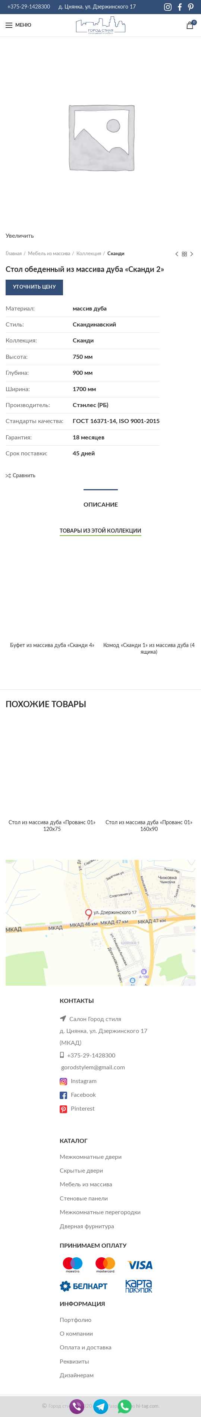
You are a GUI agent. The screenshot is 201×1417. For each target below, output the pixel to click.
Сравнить (24, 475)
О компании (76, 1334)
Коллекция (88, 253)
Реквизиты (74, 1362)
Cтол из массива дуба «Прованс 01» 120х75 (52, 826)
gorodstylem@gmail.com (93, 1067)
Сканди (116, 253)
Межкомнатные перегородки (100, 1212)
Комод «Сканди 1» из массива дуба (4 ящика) (149, 649)
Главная (14, 253)
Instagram (78, 1081)
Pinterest (77, 1109)
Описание (101, 505)
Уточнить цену (34, 287)
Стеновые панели (84, 1199)
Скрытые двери (81, 1171)
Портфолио (75, 1320)
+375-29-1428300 (28, 7)
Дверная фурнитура (87, 1226)
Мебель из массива (49, 253)
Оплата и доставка (86, 1348)
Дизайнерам (77, 1375)
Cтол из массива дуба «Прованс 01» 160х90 (149, 826)
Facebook (78, 1095)
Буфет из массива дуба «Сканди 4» (52, 562)
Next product (191, 254)
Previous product (177, 254)
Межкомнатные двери (91, 1157)
